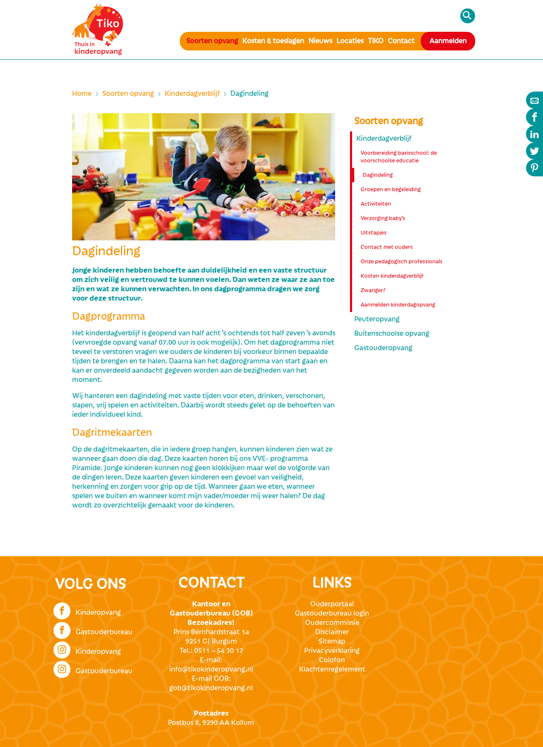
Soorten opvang (212, 41)
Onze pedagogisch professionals (401, 262)
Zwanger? (373, 290)
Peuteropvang (377, 319)
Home (82, 94)
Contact (401, 41)
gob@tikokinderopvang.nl (211, 688)
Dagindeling (378, 175)
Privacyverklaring (332, 651)
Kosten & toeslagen (273, 41)
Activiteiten (376, 204)
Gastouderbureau (92, 629)
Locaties (350, 41)
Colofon (332, 660)
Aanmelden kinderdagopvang (398, 305)
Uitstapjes (373, 233)
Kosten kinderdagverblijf (392, 276)
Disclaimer (332, 632)
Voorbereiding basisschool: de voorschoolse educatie (399, 157)
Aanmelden (448, 41)
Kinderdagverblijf (192, 94)
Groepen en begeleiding (391, 189)
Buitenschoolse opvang (391, 333)
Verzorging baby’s (383, 218)
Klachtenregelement (332, 669)
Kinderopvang (87, 610)
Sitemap (332, 641)
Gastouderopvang (383, 348)
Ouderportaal (332, 604)
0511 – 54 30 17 (218, 651)
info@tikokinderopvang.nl (211, 669)
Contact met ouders (387, 247)
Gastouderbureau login (332, 613)
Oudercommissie (332, 623)
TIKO (375, 41)
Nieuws (320, 41)
